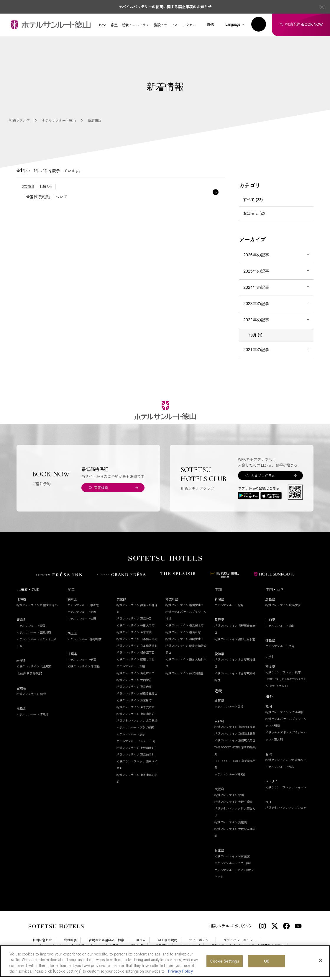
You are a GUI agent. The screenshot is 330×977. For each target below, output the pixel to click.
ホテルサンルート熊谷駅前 (85, 639)
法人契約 (112, 945)
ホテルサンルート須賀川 (32, 714)
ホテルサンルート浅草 (130, 734)
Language (232, 24)
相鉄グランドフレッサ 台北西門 (285, 760)
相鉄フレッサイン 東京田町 (134, 700)
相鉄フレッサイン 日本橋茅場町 (136, 645)
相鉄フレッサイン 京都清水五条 (234, 733)
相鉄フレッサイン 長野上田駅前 (234, 639)
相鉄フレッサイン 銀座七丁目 (135, 659)
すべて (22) (253, 199)
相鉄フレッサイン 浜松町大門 (135, 673)
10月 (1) (255, 335)
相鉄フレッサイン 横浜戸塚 (183, 632)
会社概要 (70, 940)
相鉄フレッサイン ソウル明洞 (284, 712)
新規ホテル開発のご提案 (106, 940)
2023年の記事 (256, 303)
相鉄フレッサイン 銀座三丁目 (135, 652)
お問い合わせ (42, 940)
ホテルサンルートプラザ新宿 (135, 727)
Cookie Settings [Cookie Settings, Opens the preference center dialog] (224, 964)
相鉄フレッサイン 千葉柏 (84, 666)
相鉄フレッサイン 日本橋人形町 (136, 639)
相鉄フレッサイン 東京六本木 (135, 707)
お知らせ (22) (254, 213)
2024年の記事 (256, 287)
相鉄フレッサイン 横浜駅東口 (184, 605)
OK (266, 964)
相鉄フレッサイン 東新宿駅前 (135, 714)
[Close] (320, 963)
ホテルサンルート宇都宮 (83, 605)
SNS (210, 25)
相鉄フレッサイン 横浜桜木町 (184, 625)
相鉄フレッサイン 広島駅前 (283, 605)
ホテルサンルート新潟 (228, 605)
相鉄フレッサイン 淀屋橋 (230, 822)
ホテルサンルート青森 (31, 625)
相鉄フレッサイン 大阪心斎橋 (233, 801)
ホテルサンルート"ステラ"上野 (135, 741)
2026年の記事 (256, 255)
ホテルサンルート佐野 (82, 618)
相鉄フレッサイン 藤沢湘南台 (184, 673)
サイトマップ (190, 945)
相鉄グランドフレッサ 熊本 (283, 672)
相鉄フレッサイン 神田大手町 (135, 625)
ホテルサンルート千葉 (82, 659)
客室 (114, 24)
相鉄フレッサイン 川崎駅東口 (184, 639)
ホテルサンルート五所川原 (34, 632)
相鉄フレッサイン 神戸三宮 (231, 856)
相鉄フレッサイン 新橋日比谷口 (136, 693)
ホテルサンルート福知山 (230, 774)
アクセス (189, 24)
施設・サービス (166, 24)
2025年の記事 (256, 271)
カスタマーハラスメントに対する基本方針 (63, 945)
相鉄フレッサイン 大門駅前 (134, 680)
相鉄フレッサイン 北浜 (229, 795)
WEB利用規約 (167, 940)
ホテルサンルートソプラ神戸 (233, 863)
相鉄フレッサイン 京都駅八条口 (234, 740)
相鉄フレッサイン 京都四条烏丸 (234, 726)
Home (102, 24)
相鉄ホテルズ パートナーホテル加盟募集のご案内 (247, 945)
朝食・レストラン (135, 24)
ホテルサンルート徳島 (279, 646)
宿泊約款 (137, 945)
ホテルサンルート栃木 (82, 611)
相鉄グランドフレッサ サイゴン (285, 787)
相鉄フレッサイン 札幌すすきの (37, 605)
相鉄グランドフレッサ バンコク (285, 807)
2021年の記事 (256, 349)
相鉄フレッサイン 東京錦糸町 (135, 754)
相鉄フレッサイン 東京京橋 (134, 632)
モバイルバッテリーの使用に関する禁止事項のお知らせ (165, 6)
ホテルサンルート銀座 (130, 666)
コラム (141, 940)
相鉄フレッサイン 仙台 (31, 693)
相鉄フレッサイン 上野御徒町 (135, 747)
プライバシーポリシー (240, 940)
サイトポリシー (200, 940)
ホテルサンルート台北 (279, 766)
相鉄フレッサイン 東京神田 (134, 618)
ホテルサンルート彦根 (228, 706)
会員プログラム (263, 475)
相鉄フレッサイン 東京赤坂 (134, 686)
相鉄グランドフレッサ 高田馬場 (136, 720)
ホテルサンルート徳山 (279, 625)
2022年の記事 (256, 319)
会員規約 (161, 945)
